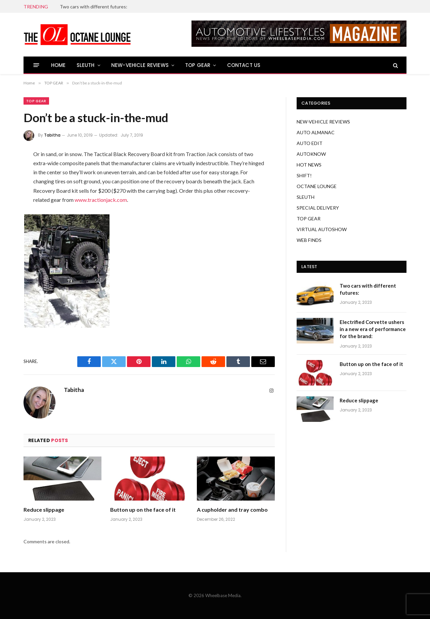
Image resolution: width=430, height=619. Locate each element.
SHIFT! (304, 175)
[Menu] (36, 65)
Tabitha (52, 135)
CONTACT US (244, 65)
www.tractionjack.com (101, 199)
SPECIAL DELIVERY (318, 208)
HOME (58, 65)
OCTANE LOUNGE (317, 186)
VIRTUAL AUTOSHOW (322, 229)
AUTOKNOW (311, 154)
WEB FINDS (309, 240)
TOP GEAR (197, 65)
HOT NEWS (309, 165)
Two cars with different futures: (93, 6)
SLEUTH (86, 65)
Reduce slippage (44, 509)
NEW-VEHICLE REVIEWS (140, 65)
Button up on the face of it (143, 509)
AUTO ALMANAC (316, 132)
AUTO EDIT (309, 143)
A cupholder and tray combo (232, 509)
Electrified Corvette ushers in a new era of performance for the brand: (373, 329)
